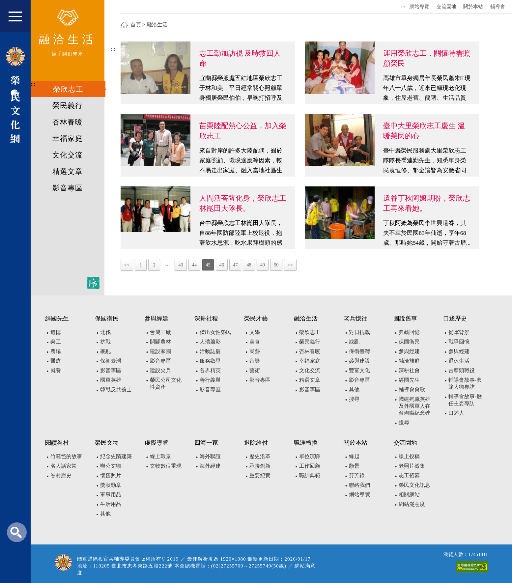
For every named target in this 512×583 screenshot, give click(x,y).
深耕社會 (409, 370)
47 (235, 264)
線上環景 (160, 456)
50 (276, 264)
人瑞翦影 (210, 342)
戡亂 (105, 351)
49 (262, 264)
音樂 (254, 361)
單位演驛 (309, 456)
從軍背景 (458, 332)
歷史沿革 (259, 456)
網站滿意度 (412, 504)
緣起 (354, 456)
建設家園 (160, 351)
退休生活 (458, 361)
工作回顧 (309, 466)
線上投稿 (409, 456)
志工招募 (409, 475)
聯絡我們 (359, 485)
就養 (55, 370)
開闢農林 (160, 342)
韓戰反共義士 (116, 389)
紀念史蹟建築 (116, 456)
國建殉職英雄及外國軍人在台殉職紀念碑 (414, 406)
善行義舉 (210, 380)
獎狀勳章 (110, 485)
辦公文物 (110, 466)
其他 (354, 389)
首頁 (135, 24)
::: (33, 84)
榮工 (55, 342)
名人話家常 (63, 466)
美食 (254, 342)
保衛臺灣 (110, 361)
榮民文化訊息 (414, 485)
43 (180, 264)
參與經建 (409, 351)
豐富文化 (359, 370)
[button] (19, 19)
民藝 (254, 351)
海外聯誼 (210, 456)
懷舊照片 (110, 475)
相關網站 (409, 494)
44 (194, 264)
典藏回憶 (409, 332)
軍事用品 (110, 494)
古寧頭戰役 (461, 370)
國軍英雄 (110, 380)
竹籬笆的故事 (66, 456)
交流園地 (446, 6)
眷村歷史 (60, 475)
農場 (55, 351)
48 (248, 264)
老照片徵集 (412, 466)
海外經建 (210, 466)
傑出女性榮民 (215, 332)
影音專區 (67, 188)
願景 (354, 466)
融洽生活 (157, 24)
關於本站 (473, 6)
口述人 (456, 413)
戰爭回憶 (458, 342)
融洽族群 (409, 361)
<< (126, 264)
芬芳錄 (357, 475)
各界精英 (210, 370)
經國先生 (409, 380)
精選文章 (67, 172)
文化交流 (67, 155)
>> (290, 264)
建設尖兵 (160, 370)
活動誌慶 (210, 351)
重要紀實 (259, 475)
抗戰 (105, 342)
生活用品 (110, 504)
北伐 (105, 332)
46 (221, 264)
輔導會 (497, 6)
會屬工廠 (160, 332)
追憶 (55, 332)
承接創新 (259, 466)
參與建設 (359, 361)
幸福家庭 (67, 139)
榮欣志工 (68, 89)
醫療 (55, 361)
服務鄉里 (210, 361)
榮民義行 (67, 106)
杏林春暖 (67, 122)
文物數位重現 (166, 466)
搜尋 (354, 399)
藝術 (254, 370)
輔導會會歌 (412, 389)
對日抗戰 (359, 332)
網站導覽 (419, 6)
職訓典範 (309, 475)
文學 (254, 332)
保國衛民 (409, 342)
